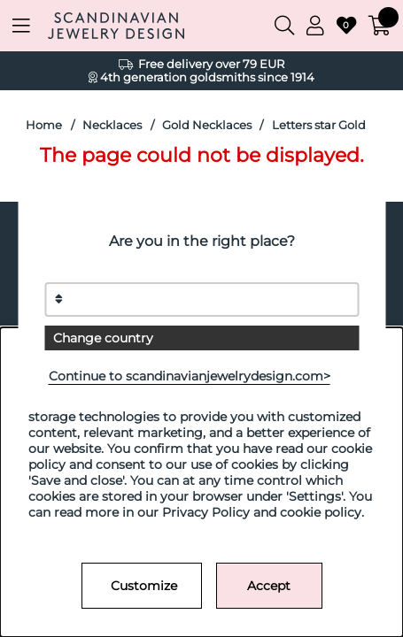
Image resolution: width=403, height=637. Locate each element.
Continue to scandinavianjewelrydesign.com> (189, 376)
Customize (144, 586)
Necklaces (112, 125)
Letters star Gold (319, 125)
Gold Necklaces (207, 125)
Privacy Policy (206, 512)
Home (44, 125)
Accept (269, 586)
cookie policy (320, 512)
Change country (103, 338)
